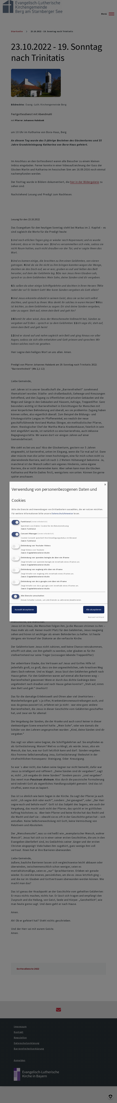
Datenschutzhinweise (62, 513)
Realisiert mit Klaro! (96, 617)
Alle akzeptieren (93, 609)
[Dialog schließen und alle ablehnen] (105, 483)
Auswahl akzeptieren (24, 609)
